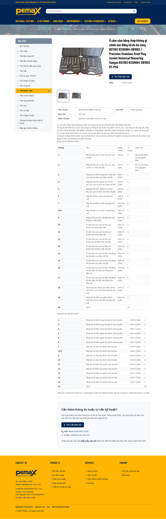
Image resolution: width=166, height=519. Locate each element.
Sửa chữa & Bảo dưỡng (96, 479)
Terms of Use (145, 2)
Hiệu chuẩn (91, 475)
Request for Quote (114, 2)
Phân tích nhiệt (57, 479)
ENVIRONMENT (73, 21)
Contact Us (128, 2)
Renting (89, 483)
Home (18, 29)
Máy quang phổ (58, 483)
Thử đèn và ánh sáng (28, 61)
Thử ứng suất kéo (27, 101)
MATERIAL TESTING (25, 21)
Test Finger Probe (27, 115)
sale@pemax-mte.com (80, 435)
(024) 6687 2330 (81, 431)
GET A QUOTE (142, 21)
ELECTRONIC (43, 21)
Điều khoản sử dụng (60, 507)
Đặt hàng (125, 475)
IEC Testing (24, 46)
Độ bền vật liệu (57, 471)
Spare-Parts (91, 471)
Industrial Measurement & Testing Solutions (36, 2)
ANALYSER (58, 21)
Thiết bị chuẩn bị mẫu (60, 487)
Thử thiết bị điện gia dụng (30, 66)
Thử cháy (23, 51)
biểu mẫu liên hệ (88, 441)
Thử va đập (24, 110)
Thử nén (23, 106)
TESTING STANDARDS (94, 21)
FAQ (136, 2)
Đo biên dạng (57, 475)
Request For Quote (24, 507)
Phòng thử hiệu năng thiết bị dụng (31, 121)
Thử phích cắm (44, 29)
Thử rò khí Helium (27, 96)
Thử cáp (23, 71)
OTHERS (111, 21)
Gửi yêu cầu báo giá (129, 471)
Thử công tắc (25, 86)
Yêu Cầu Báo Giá (121, 76)
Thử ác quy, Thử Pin (28, 76)
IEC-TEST (28, 29)
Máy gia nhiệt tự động (28, 128)
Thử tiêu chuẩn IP (27, 56)
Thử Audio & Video (27, 81)
